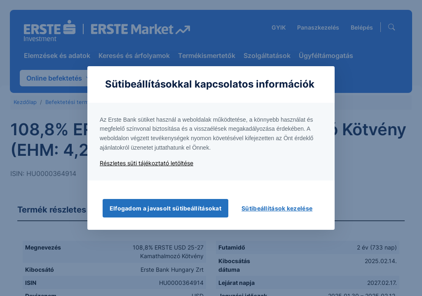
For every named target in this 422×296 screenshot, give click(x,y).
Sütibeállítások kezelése (276, 208)
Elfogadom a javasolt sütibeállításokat (165, 208)
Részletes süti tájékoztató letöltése (146, 163)
